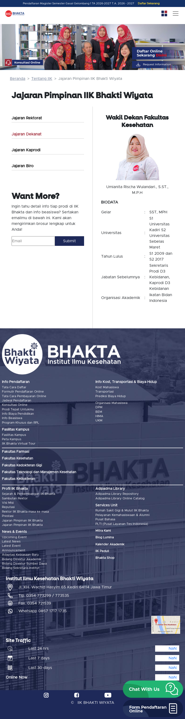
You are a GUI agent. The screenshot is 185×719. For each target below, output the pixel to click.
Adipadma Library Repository (117, 494)
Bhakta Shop (104, 558)
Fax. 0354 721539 (34, 603)
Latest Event (11, 545)
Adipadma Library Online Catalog (120, 498)
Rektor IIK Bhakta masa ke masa (25, 511)
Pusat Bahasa (105, 519)
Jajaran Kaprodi (26, 150)
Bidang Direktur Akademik (21, 559)
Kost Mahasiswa (107, 387)
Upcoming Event (14, 537)
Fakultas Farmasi (15, 451)
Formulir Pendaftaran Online (23, 391)
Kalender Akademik (109, 544)
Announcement (13, 550)
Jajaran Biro (22, 166)
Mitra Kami (103, 530)
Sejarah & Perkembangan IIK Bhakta (28, 494)
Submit (69, 241)
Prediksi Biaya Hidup (110, 396)
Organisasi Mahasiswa (111, 403)
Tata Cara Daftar (14, 387)
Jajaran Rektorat (27, 118)
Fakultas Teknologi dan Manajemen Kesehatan (39, 472)
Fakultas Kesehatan (17, 458)
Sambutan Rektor (15, 498)
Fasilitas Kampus (14, 435)
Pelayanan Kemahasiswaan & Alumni (122, 515)
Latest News (11, 541)
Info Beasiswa (12, 418)
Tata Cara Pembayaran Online (24, 396)
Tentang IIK (41, 79)
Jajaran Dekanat (26, 134)
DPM (98, 407)
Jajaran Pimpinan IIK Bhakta (22, 520)
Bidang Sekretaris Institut (21, 568)
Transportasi (104, 391)
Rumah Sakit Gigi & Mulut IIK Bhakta (122, 510)
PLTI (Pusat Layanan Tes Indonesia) (121, 524)
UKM (98, 420)
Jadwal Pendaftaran (16, 400)
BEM (98, 412)
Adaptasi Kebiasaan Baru (20, 554)
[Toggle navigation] (175, 13)
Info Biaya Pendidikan (18, 413)
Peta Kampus (11, 439)
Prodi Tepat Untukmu (18, 409)
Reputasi (8, 507)
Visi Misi (8, 502)
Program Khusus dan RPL (20, 422)
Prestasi (7, 516)
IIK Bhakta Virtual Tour (18, 443)
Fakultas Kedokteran (18, 479)
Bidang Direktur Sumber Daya (24, 563)
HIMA (99, 416)
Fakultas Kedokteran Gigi (22, 465)
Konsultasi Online (14, 405)
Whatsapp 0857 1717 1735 (42, 611)
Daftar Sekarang (148, 3)
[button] (153, 689)
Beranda (17, 79)
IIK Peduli (102, 551)
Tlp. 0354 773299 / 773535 (43, 596)
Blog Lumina (104, 537)
